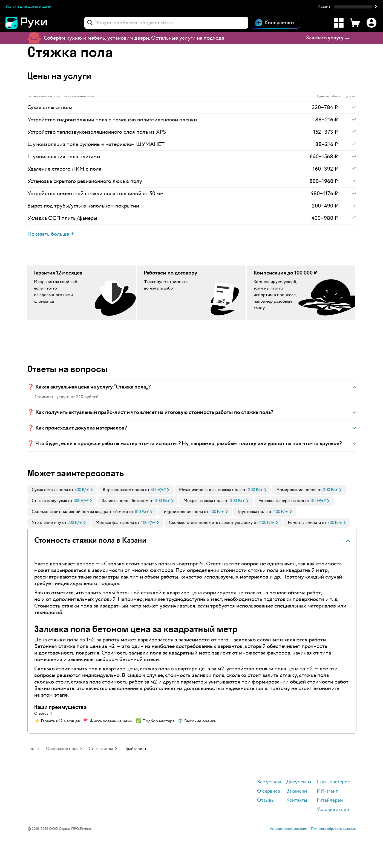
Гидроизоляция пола (182, 512)
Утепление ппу (46, 522)
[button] (348, 7)
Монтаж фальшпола (115, 522)
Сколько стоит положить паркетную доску (211, 522)
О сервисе (268, 791)
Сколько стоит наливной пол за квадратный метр (80, 512)
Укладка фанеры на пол (281, 501)
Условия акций (333, 810)
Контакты (296, 800)
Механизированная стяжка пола (210, 490)
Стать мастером (333, 782)
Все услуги (269, 782)
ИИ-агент (327, 791)
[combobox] (166, 23)
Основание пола (62, 749)
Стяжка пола (101, 749)
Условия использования (288, 829)
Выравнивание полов (123, 490)
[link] (62, 490)
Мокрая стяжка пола (203, 501)
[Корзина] (355, 23)
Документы (298, 782)
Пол (31, 749)
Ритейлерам (330, 800)
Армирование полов (296, 490)
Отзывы (266, 800)
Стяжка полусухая (49, 501)
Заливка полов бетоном (125, 501)
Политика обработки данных (333, 829)
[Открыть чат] (275, 23)
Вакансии (296, 791)
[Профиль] (371, 23)
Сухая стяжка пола (50, 490)
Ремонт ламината (304, 522)
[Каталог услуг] (339, 23)
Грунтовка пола (252, 512)
